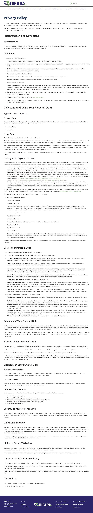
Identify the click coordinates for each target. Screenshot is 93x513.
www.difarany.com (38, 97)
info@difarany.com (8, 506)
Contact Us (76, 507)
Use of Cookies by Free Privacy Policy (70, 191)
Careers (23, 504)
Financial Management (15, 9)
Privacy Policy (25, 507)
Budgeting (68, 9)
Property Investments (35, 9)
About (23, 502)
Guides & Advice (80, 9)
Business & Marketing (53, 9)
